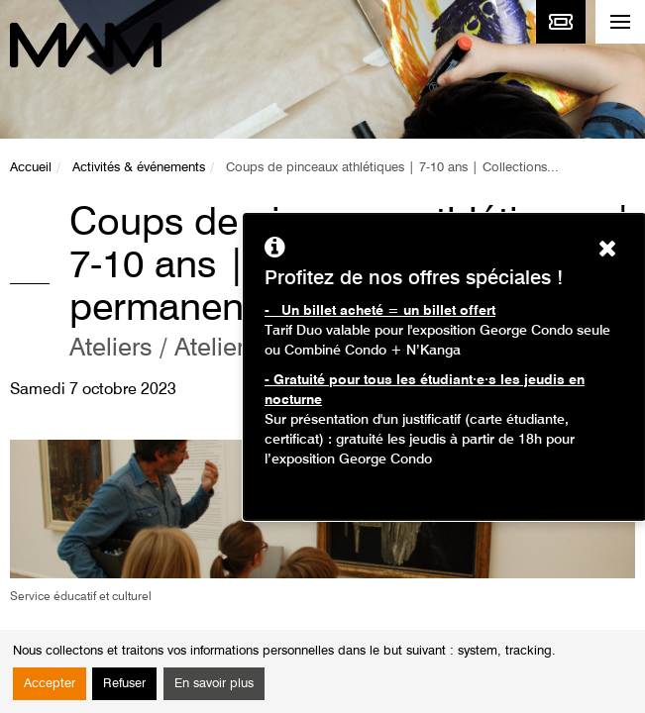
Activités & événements (138, 167)
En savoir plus (214, 683)
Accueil (31, 167)
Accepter (49, 683)
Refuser (124, 683)
